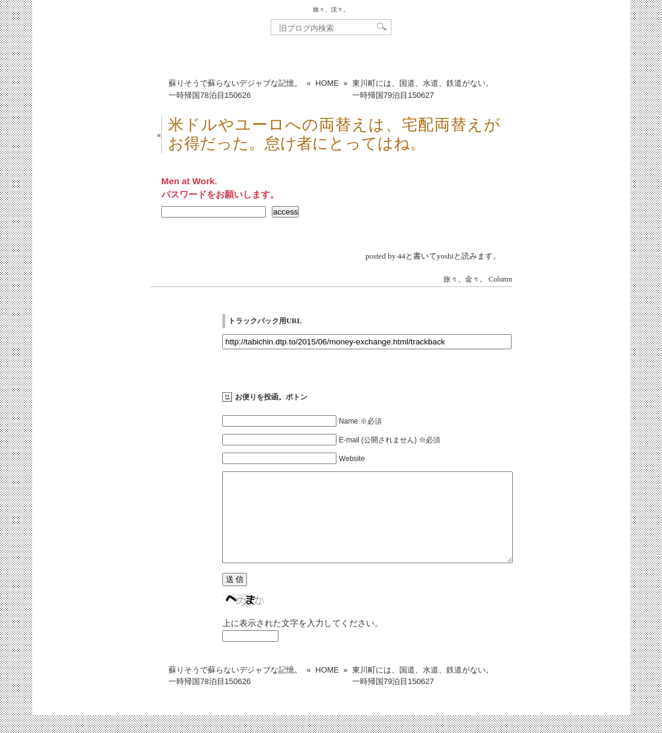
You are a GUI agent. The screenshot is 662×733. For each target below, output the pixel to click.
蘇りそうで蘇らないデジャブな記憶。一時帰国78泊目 (235, 89)
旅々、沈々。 (331, 9)
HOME (327, 83)
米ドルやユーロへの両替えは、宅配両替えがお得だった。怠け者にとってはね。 (334, 134)
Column (500, 279)
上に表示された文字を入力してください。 (302, 641)
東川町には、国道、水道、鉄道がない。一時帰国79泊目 (422, 89)
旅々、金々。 (465, 279)
